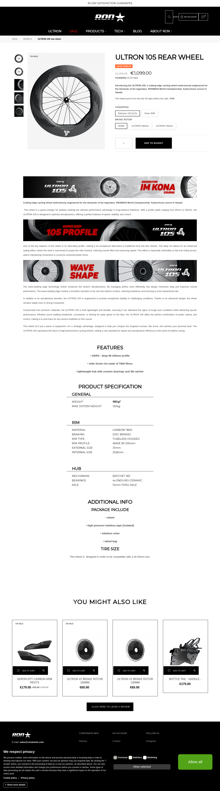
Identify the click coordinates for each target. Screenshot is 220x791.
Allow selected (142, 766)
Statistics (137, 757)
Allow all (195, 761)
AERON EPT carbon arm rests (34, 680)
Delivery (83, 740)
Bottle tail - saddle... (185, 678)
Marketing (152, 757)
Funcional (123, 757)
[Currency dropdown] (176, 16)
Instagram (151, 740)
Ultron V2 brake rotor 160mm (85, 680)
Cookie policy (10, 778)
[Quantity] (124, 142)
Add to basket (153, 142)
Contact (116, 740)
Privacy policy (28, 778)
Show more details (16, 785)
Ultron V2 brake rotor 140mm (135, 680)
